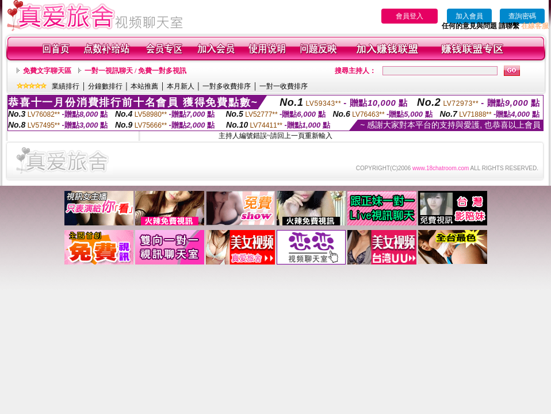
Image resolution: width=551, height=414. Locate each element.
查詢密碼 (522, 16)
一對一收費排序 (283, 86)
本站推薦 (144, 86)
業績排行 (65, 86)
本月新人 (180, 86)
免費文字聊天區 (47, 71)
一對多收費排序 (226, 86)
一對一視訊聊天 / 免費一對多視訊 (135, 71)
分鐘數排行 (105, 86)
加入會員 (469, 16)
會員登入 (409, 16)
